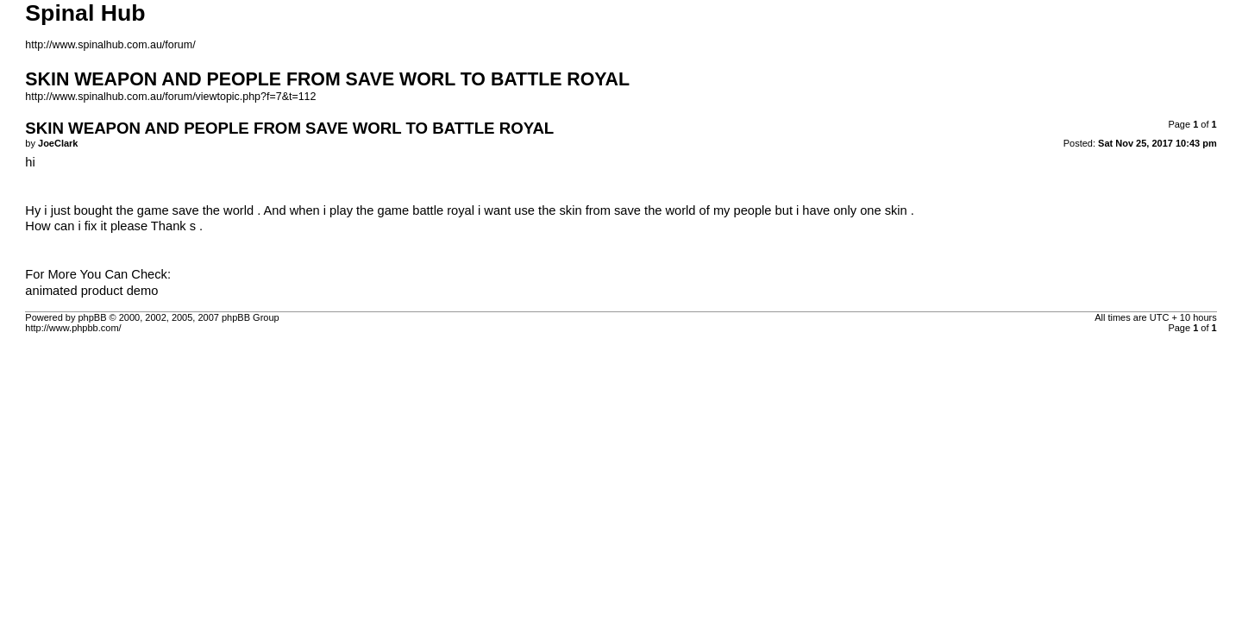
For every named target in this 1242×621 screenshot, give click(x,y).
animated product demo (91, 291)
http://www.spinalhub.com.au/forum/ (110, 45)
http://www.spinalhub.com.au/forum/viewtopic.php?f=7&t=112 (170, 97)
